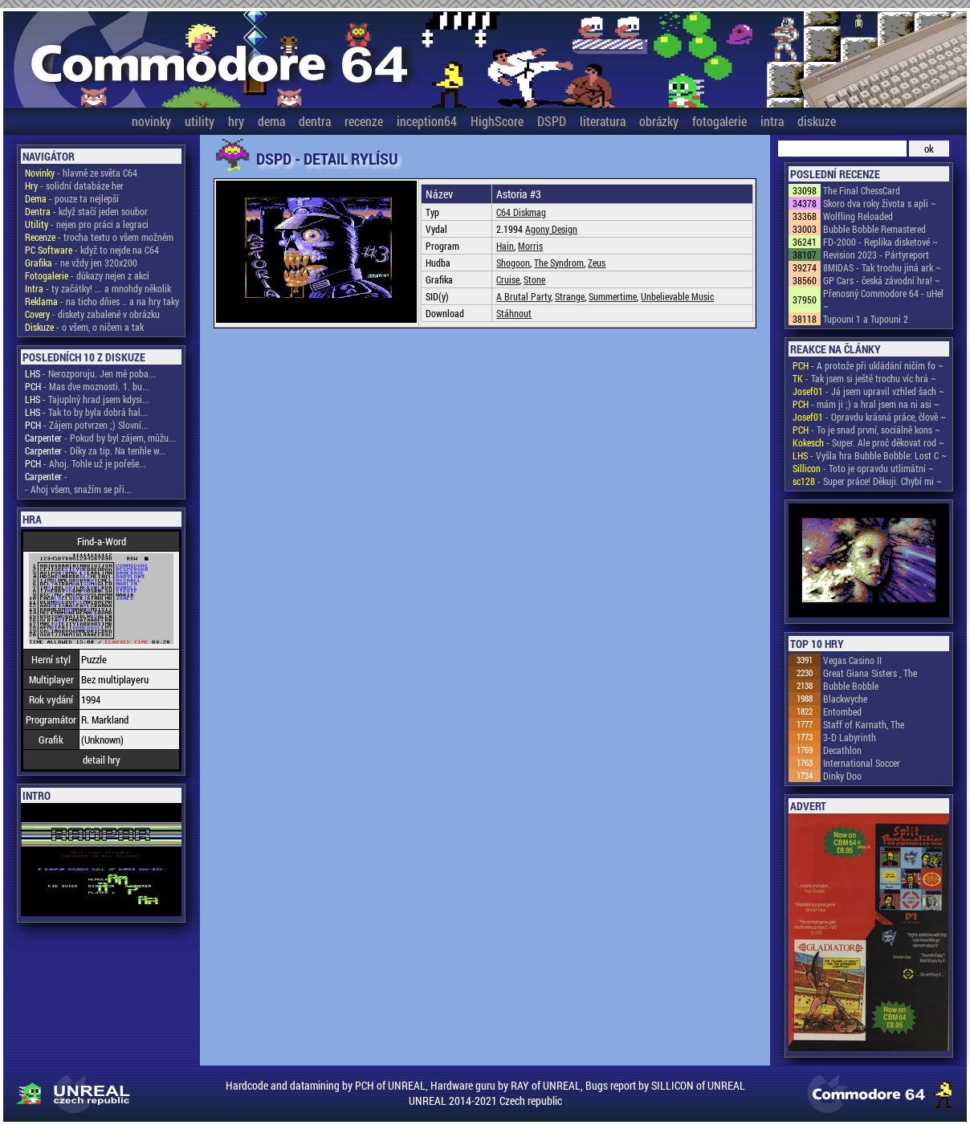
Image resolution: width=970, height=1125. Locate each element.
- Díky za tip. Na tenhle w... (95, 450)
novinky (151, 120)
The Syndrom (559, 262)
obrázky (659, 120)
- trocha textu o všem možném (99, 236)
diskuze (816, 120)
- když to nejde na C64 (92, 249)
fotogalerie (719, 120)
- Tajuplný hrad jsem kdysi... (87, 399)
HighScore (497, 120)
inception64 (427, 120)
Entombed (842, 711)
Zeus (596, 262)
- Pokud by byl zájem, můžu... (100, 437)
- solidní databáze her (74, 185)
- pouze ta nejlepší (72, 198)
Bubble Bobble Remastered (874, 228)
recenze (363, 120)
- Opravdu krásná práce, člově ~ (869, 416)
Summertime (613, 296)
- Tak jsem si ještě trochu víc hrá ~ (864, 378)
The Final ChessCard (861, 190)
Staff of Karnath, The (863, 724)
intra (772, 120)
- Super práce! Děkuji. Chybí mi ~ (867, 481)
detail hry (101, 759)
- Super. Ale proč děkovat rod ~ (868, 442)
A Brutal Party (523, 296)
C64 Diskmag (521, 212)
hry (236, 120)
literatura (603, 120)
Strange (570, 296)
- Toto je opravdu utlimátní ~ (863, 468)
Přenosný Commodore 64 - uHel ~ (883, 299)
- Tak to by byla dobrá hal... (86, 412)
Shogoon (513, 262)
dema (271, 120)
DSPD (551, 120)
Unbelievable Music (677, 296)
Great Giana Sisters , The (870, 672)
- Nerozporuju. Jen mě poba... (90, 373)
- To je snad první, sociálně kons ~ (866, 429)
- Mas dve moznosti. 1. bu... (87, 386)
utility (199, 120)
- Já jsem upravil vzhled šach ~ (868, 391)
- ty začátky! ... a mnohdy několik (98, 288)
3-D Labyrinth (849, 737)
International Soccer (861, 762)
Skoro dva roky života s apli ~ (879, 203)
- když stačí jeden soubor (86, 211)
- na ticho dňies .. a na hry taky (102, 301)
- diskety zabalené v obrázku (92, 314)
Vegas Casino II (852, 660)
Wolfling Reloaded (858, 216)
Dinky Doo (842, 775)
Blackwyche (845, 698)
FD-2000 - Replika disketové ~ (880, 241)
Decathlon (842, 750)
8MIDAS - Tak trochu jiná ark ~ (882, 267)
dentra (315, 120)
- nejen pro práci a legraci (87, 224)
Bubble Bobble (850, 685)
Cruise (508, 279)
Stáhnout (514, 313)
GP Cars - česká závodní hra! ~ (881, 280)
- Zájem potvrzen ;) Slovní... (87, 424)
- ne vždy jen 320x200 (81, 262)
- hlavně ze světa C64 (81, 172)
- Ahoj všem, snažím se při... (78, 489)
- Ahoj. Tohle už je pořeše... (85, 463)
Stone (534, 279)
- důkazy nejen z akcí (87, 275)
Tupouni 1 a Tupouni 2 (865, 318)
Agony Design (551, 228)
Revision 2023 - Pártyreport (876, 254)
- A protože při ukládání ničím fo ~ (868, 365)
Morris (530, 245)
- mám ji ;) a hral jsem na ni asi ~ (866, 403)
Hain (505, 245)
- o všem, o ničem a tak (84, 326)
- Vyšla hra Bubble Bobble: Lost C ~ (870, 455)
